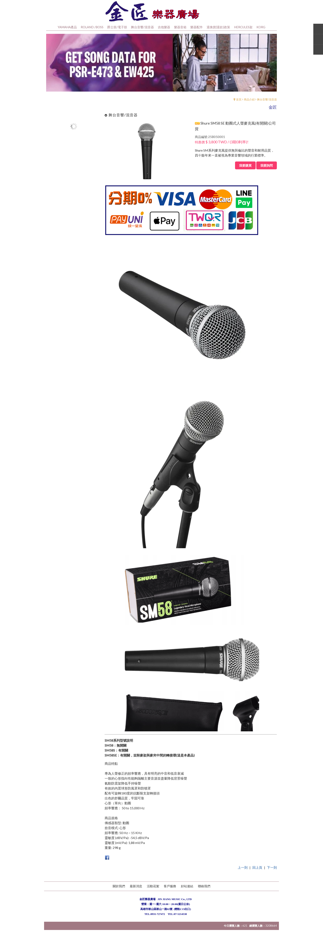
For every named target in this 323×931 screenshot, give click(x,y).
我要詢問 (266, 171)
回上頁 (257, 873)
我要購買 (245, 171)
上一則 (243, 873)
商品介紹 (249, 105)
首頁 (238, 105)
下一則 (272, 873)
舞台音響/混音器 (267, 105)
